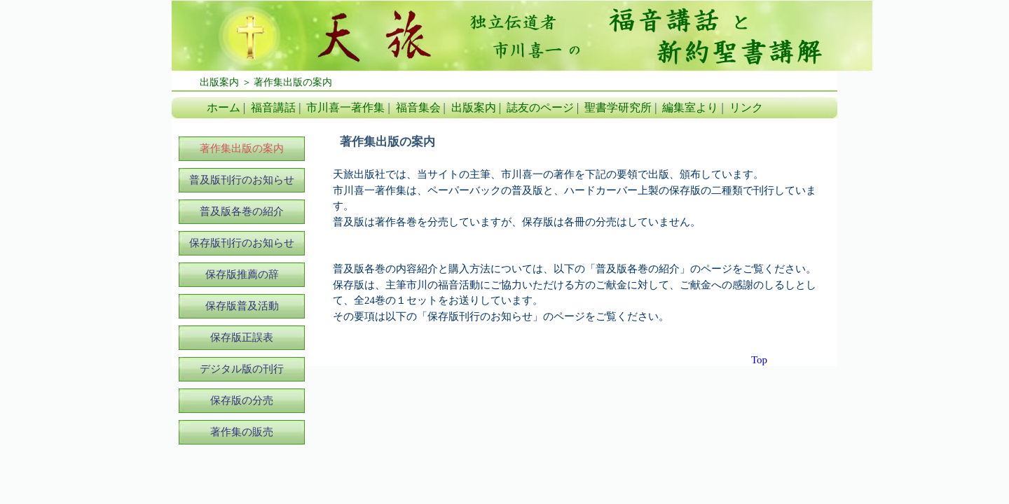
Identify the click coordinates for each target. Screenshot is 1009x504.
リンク (746, 107)
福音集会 (418, 107)
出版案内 (473, 107)
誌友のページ (540, 107)
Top (759, 359)
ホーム (223, 107)
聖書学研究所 (618, 107)
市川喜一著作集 (345, 107)
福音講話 (273, 107)
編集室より (690, 107)
